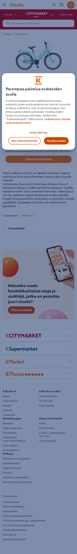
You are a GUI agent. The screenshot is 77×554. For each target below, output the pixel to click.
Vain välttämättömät (24, 140)
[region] (38, 111)
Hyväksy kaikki (56, 140)
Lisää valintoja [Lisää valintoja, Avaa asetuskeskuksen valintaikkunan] (38, 132)
